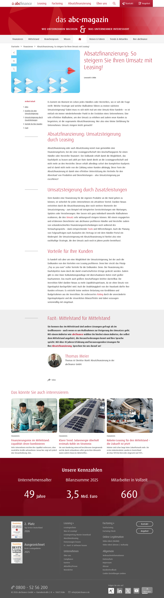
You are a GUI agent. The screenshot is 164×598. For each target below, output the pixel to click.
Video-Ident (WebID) (111, 541)
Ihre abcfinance (140, 39)
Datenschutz (108, 559)
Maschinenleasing (71, 538)
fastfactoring (108, 527)
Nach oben (147, 592)
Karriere (67, 562)
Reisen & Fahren (97, 39)
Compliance (68, 559)
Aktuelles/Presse (70, 566)
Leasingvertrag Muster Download (77, 534)
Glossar (106, 566)
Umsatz (69, 217)
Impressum (107, 562)
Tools (90, 228)
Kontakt (144, 524)
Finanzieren (17, 39)
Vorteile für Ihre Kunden (33, 124)
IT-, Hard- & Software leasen (75, 545)
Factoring (57, 3)
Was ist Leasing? (70, 531)
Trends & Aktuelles (119, 39)
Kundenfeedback (109, 569)
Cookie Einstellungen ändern (114, 573)
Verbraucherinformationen (113, 555)
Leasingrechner (70, 527)
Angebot (145, 531)
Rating (100, 294)
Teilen (53, 380)
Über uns (101, 3)
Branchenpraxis (51, 39)
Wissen (67, 39)
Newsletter (68, 569)
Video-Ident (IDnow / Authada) (115, 544)
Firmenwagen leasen (72, 542)
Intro (26, 107)
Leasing (41, 3)
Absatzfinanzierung (79, 3)
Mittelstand (33, 39)
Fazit (26, 128)
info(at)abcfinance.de (81, 592)
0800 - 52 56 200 (32, 587)
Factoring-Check (109, 531)
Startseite (15, 46)
